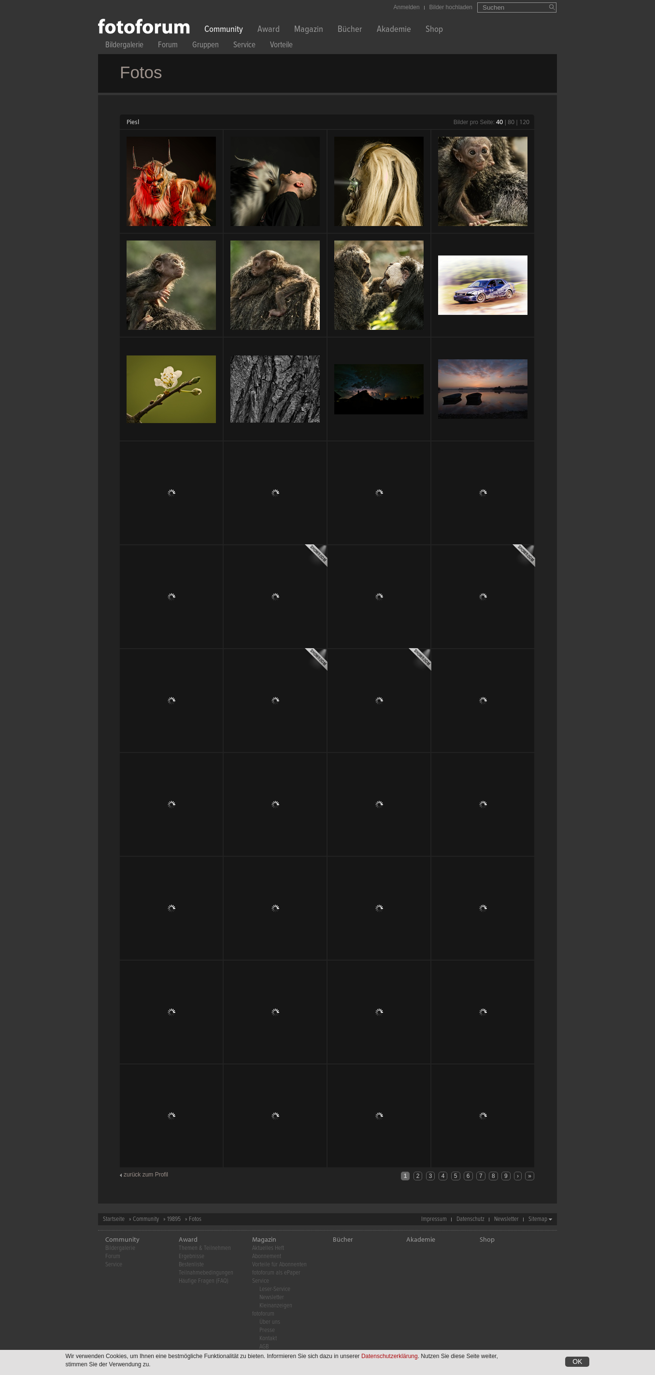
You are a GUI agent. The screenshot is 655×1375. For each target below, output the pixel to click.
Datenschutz (470, 1219)
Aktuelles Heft (268, 1248)
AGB (264, 1347)
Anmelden (407, 7)
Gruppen (205, 46)
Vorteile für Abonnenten (279, 1265)
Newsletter (506, 1219)
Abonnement (266, 1256)
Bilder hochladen (450, 7)
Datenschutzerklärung (389, 1356)
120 (524, 121)
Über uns (269, 1322)
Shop (434, 30)
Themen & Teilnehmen (205, 1248)
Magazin (308, 30)
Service (244, 46)
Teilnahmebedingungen (206, 1273)
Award (268, 30)
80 (511, 121)
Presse (267, 1330)
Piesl (133, 121)
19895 (174, 1219)
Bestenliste (191, 1265)
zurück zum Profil (146, 1174)
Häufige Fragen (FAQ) (203, 1281)
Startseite (114, 1219)
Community (223, 30)
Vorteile (281, 46)
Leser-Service (274, 1289)
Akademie (394, 30)
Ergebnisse (191, 1256)
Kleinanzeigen (275, 1306)
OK (577, 1361)
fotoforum (263, 1314)
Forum (168, 46)
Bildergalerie (124, 46)
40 (499, 121)
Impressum (434, 1219)
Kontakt (268, 1338)
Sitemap (537, 1219)
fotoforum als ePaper (276, 1273)
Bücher (350, 30)
